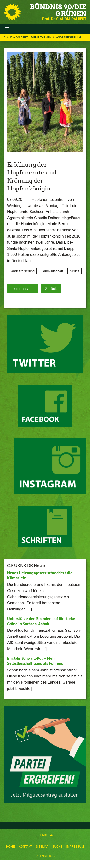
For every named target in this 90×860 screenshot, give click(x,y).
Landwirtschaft (52, 271)
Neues (74, 271)
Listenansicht (22, 289)
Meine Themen (41, 37)
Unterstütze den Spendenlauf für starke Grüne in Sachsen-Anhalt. (41, 621)
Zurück (51, 289)
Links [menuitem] (44, 835)
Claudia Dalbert (16, 37)
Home (10, 846)
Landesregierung (68, 37)
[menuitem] (10, 845)
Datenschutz (44, 856)
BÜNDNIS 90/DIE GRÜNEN (58, 10)
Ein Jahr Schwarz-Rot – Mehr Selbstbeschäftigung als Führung (35, 661)
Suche (57, 846)
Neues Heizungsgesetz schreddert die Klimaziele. (39, 575)
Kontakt (25, 846)
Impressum (75, 846)
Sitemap (42, 846)
